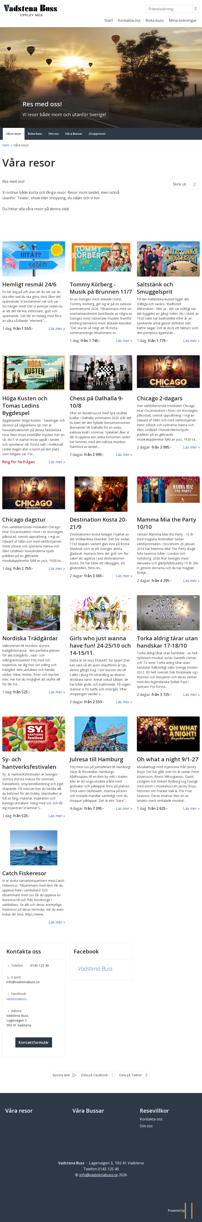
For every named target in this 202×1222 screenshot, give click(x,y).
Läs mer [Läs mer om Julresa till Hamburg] (123, 808)
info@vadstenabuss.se (23, 982)
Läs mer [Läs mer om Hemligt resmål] (55, 328)
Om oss (146, 1125)
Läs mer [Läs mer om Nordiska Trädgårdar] (55, 691)
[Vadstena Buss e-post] (98, 1174)
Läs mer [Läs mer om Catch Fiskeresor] (55, 922)
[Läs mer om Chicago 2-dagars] (168, 403)
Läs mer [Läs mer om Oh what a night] (190, 808)
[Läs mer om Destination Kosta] (101, 527)
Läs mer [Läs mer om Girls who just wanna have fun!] (123, 701)
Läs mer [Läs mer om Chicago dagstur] (55, 568)
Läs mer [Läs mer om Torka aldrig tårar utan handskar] (190, 694)
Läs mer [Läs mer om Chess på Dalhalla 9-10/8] (123, 454)
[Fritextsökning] (168, 9)
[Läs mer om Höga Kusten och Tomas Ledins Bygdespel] (33, 410)
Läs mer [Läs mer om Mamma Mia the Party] (190, 580)
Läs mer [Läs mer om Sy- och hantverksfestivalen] (55, 815)
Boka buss (155, 20)
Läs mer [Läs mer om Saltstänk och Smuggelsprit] (190, 340)
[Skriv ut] (184, 184)
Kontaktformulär (34, 1042)
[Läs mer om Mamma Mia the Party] (168, 530)
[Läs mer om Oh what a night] (168, 764)
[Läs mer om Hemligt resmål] (33, 286)
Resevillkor (154, 1110)
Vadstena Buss (95, 968)
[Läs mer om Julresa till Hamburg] (101, 764)
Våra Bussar (88, 1110)
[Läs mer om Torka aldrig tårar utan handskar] (168, 646)
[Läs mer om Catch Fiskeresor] (33, 878)
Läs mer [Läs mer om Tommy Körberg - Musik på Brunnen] (123, 340)
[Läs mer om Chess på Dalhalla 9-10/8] (101, 406)
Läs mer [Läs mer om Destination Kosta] (123, 575)
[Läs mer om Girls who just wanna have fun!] (101, 650)
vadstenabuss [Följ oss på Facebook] (16, 999)
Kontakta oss (129, 20)
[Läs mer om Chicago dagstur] (33, 524)
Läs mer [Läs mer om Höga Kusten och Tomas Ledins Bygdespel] (55, 461)
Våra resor (19, 1110)
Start (108, 20)
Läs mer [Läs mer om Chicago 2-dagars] (190, 447)
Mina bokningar (183, 20)
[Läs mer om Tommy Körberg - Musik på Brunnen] (101, 292)
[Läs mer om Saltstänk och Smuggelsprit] (168, 292)
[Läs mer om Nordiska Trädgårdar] (33, 645)
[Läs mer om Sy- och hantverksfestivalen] (33, 767)
